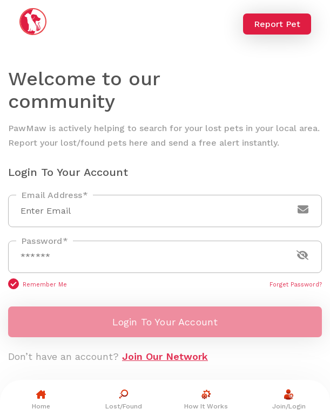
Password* (44, 241)
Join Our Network (165, 356)
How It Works (206, 398)
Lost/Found (123, 398)
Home (41, 398)
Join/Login (289, 398)
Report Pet (277, 24)
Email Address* (54, 195)
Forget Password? (296, 284)
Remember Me (45, 284)
